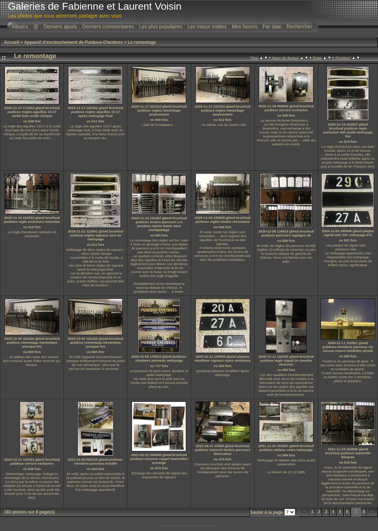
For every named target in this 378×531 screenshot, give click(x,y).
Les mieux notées (207, 26)
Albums (19, 26)
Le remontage (142, 42)
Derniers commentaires (108, 26)
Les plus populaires (161, 26)
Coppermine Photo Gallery (198, 525)
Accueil (11, 42)
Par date (272, 26)
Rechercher (299, 26)
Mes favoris (244, 26)
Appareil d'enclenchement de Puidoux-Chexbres (73, 42)
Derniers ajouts (60, 26)
